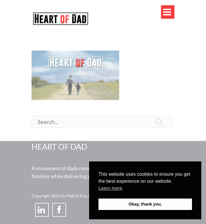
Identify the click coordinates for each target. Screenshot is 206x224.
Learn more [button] (110, 188)
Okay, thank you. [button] (145, 204)
